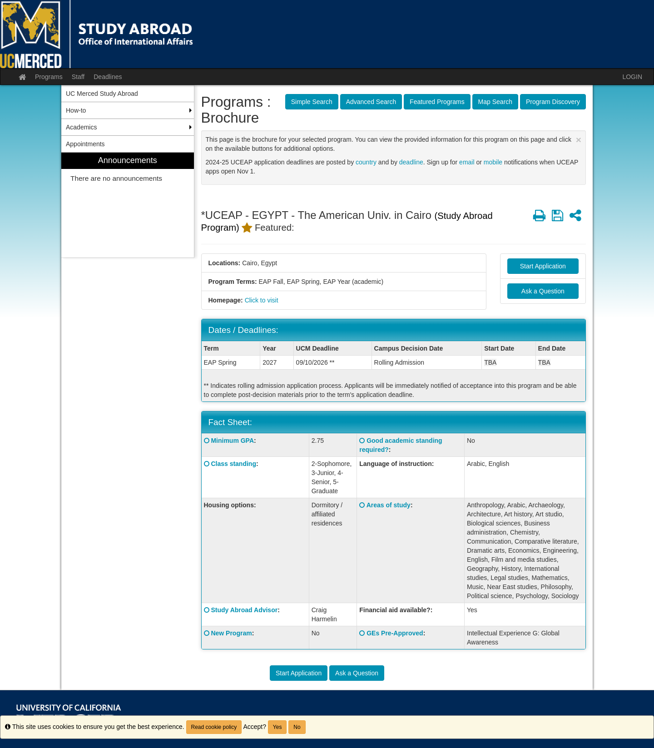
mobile (493, 162)
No (296, 727)
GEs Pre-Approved (395, 633)
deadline (411, 162)
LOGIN (632, 76)
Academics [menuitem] (81, 127)
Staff (78, 76)
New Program (231, 633)
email (466, 162)
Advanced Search (371, 101)
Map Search (495, 101)
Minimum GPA (232, 440)
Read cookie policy (214, 727)
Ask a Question (543, 291)
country (366, 162)
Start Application (543, 266)
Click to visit (261, 300)
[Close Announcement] (578, 139)
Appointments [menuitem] (85, 144)
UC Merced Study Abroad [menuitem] (102, 93)
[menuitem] (127, 205)
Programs (49, 76)
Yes (277, 727)
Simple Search (311, 101)
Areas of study (389, 505)
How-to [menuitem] (76, 110)
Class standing (233, 463)
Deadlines (108, 76)
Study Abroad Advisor (244, 610)
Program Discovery (553, 101)
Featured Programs (437, 101)
